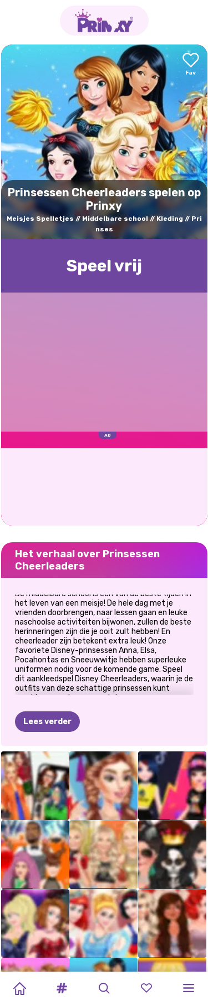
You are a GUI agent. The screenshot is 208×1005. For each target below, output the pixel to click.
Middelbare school (115, 218)
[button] (61, 988)
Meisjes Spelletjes (40, 218)
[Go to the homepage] (104, 20)
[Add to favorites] (190, 65)
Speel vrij (104, 266)
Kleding (169, 218)
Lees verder (47, 721)
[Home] (19, 988)
